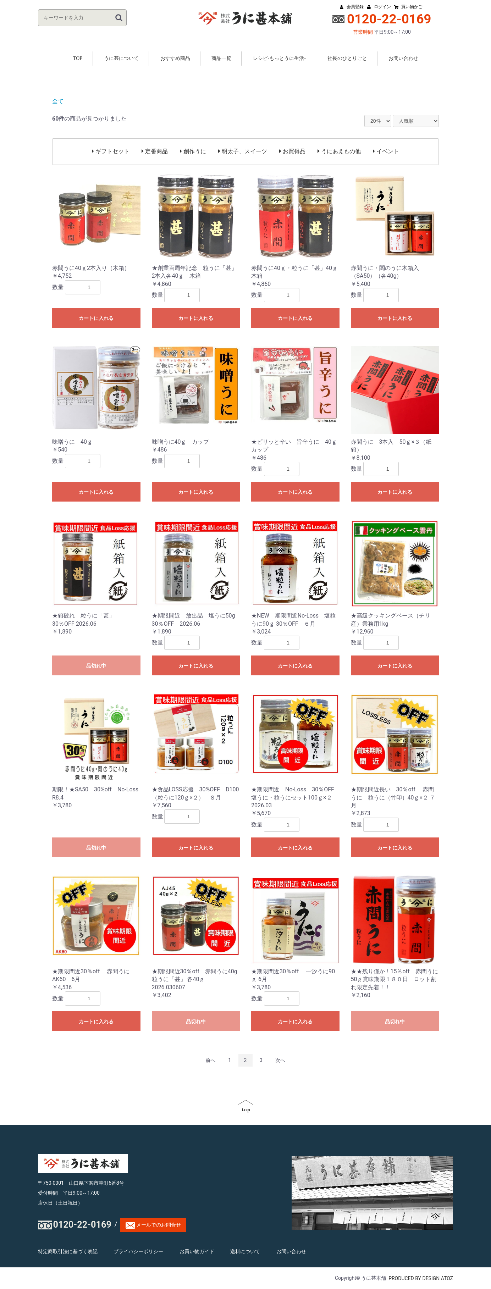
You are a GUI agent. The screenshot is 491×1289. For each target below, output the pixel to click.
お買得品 (292, 151)
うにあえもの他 (339, 151)
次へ (280, 1060)
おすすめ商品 (175, 58)
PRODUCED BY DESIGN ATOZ (420, 1278)
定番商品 (155, 151)
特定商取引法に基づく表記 (68, 1251)
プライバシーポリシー (138, 1251)
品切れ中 (96, 666)
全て (58, 101)
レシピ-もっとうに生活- (279, 58)
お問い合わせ (403, 58)
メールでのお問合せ (153, 1225)
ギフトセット (110, 151)
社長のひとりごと (347, 58)
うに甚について (121, 58)
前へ (210, 1060)
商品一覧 (221, 58)
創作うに (193, 151)
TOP (77, 58)
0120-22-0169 (82, 1225)
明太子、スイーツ (242, 151)
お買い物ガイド (197, 1251)
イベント (386, 151)
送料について (245, 1251)
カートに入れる (96, 318)
